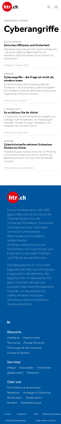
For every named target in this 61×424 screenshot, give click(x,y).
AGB (36, 414)
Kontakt (12, 403)
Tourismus (13, 343)
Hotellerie (13, 337)
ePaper (11, 367)
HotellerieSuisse (30, 403)
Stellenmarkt (15, 373)
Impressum (21, 414)
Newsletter (27, 367)
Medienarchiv (34, 397)
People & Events (34, 343)
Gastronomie (31, 337)
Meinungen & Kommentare (24, 348)
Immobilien (44, 367)
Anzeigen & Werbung (36, 392)
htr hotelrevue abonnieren (24, 387)
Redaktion (13, 392)
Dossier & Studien (18, 353)
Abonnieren (14, 397)
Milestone (33, 373)
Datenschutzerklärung (51, 414)
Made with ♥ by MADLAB (45, 420)
